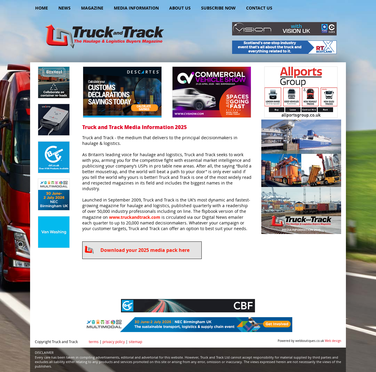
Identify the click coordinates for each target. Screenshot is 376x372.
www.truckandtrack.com (134, 217)
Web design (333, 341)
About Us (180, 8)
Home (41, 8)
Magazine (92, 8)
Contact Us (259, 8)
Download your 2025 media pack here (144, 250)
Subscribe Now (218, 8)
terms (94, 341)
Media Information (136, 8)
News (64, 8)
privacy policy (113, 341)
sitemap (135, 341)
